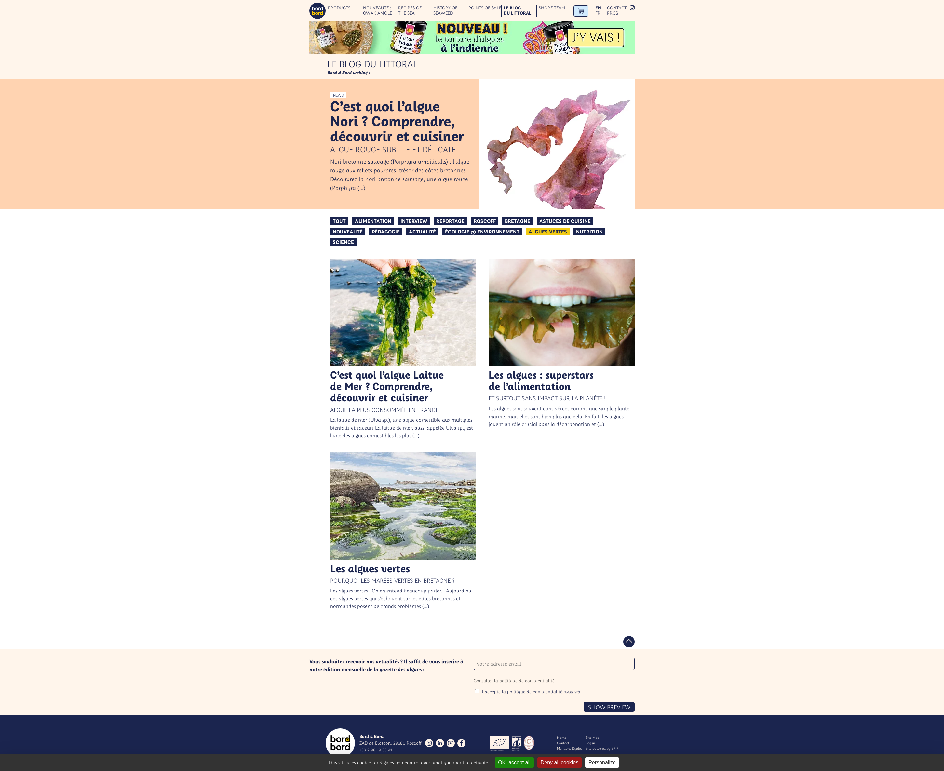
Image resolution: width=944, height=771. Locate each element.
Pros (612, 13)
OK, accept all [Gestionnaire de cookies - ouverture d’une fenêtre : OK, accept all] (514, 762)
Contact (617, 8)
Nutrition (589, 231)
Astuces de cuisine (565, 221)
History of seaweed (445, 10)
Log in (590, 743)
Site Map (592, 737)
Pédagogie (386, 231)
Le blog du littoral (517, 10)
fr (597, 13)
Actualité (422, 231)
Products (339, 8)
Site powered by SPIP (602, 748)
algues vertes (548, 231)
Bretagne (517, 221)
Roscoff (485, 221)
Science (343, 242)
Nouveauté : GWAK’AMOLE (377, 10)
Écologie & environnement (482, 231)
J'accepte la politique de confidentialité (530, 692)
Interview (413, 221)
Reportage (450, 221)
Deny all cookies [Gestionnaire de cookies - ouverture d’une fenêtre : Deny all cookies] (560, 762)
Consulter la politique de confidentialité (514, 681)
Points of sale (484, 8)
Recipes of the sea (410, 10)
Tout (339, 221)
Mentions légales (569, 748)
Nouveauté (348, 231)
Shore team (552, 8)
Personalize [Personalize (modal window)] (602, 762)
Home (561, 737)
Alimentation (373, 221)
